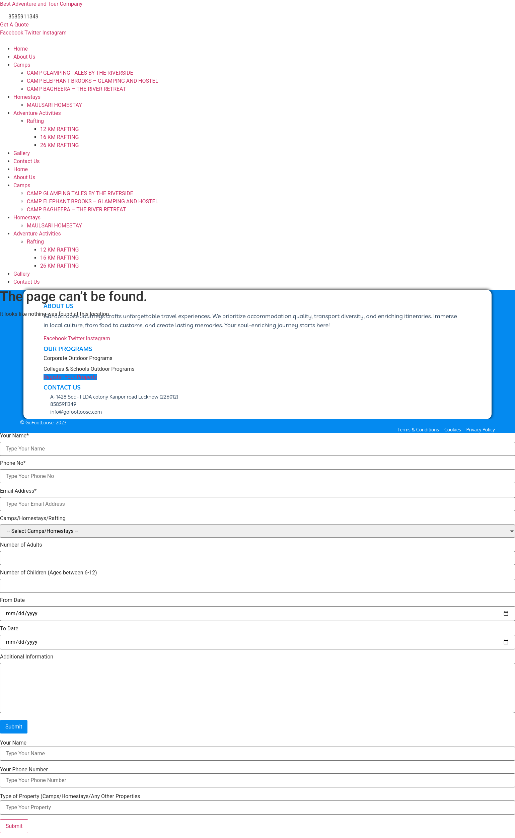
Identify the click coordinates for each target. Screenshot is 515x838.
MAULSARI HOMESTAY (54, 105)
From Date (12, 600)
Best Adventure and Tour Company (41, 4)
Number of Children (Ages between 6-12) (48, 572)
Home (20, 49)
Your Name (13, 743)
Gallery (21, 153)
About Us (24, 57)
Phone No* (13, 463)
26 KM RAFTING (59, 145)
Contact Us (26, 161)
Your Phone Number (24, 769)
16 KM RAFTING (59, 137)
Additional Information (26, 656)
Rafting (35, 121)
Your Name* (14, 435)
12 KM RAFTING (59, 129)
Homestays (27, 97)
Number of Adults (21, 545)
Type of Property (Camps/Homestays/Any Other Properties (70, 796)
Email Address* (18, 491)
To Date (9, 628)
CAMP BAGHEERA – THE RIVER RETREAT (76, 89)
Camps (21, 65)
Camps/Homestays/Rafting (33, 518)
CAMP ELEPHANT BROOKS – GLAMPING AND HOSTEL (92, 81)
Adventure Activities (37, 113)
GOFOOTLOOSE (18, 41)
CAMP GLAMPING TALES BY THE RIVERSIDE (80, 73)
